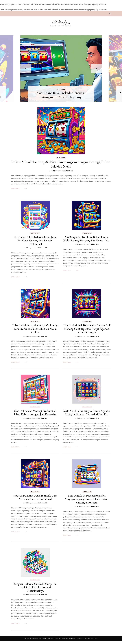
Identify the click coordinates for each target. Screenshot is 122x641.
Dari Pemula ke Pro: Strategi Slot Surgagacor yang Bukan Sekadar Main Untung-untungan (86, 499)
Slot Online (61, 89)
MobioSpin (61, 22)
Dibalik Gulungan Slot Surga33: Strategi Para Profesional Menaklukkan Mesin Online (35, 328)
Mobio (53, 170)
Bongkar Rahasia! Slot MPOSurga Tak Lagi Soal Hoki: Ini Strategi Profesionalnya (35, 587)
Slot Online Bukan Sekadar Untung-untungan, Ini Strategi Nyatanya (61, 95)
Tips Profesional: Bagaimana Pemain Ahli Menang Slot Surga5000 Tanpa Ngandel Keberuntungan (87, 328)
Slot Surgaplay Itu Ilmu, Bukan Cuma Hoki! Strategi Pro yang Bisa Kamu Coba (86, 238)
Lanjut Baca (15, 188)
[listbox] (61, 68)
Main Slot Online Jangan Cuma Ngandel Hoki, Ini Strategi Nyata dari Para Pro (86, 412)
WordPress (94, 638)
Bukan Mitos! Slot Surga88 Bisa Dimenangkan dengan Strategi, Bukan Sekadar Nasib (61, 164)
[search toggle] (110, 13)
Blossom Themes (76, 638)
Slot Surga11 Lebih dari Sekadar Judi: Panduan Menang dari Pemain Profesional (35, 240)
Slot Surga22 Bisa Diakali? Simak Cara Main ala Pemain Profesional (35, 497)
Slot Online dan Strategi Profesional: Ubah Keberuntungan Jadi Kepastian (35, 412)
